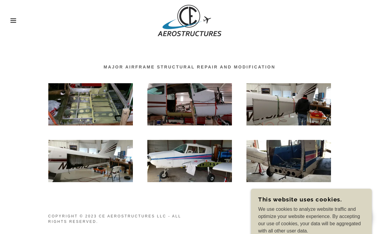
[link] (189, 20)
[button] (19, 20)
